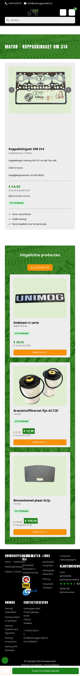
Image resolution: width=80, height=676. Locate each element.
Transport (18, 566)
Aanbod (9, 571)
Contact (18, 571)
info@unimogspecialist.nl (40, 3)
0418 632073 (15, 3)
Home (8, 561)
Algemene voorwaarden (31, 665)
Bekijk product (40, 352)
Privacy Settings (5, 660)
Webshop (9, 566)
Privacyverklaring (51, 665)
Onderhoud (19, 561)
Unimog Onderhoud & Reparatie (11, 629)
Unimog (46, 578)
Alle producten (40, 267)
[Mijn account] (63, 12)
